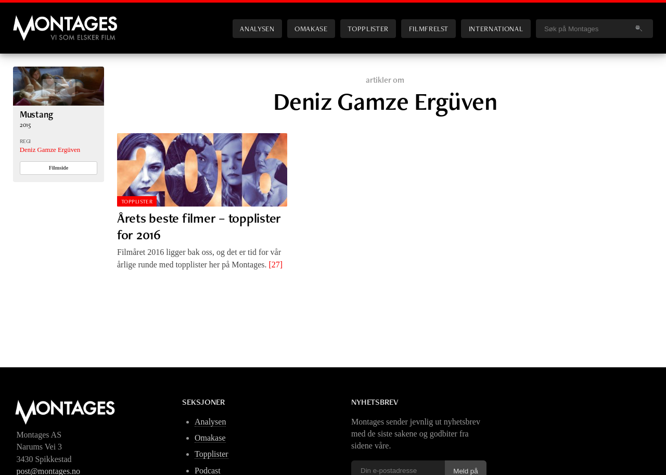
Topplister (368, 28)
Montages (30, 20)
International (496, 28)
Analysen (257, 28)
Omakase (310, 28)
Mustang (36, 114)
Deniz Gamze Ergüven (50, 149)
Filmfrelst (429, 28)
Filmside (59, 168)
